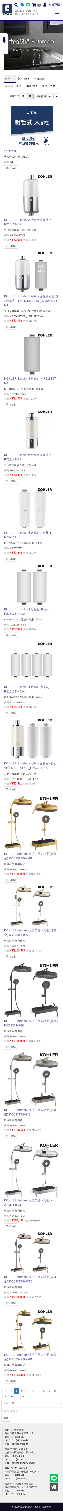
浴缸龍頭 (39, 78)
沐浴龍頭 (23, 78)
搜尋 (6, 1418)
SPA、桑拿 (48, 86)
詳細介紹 (11, 168)
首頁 (15, 49)
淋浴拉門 (31, 86)
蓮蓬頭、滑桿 (13, 86)
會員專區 (54, 4)
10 (11, 1396)
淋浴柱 (9, 78)
